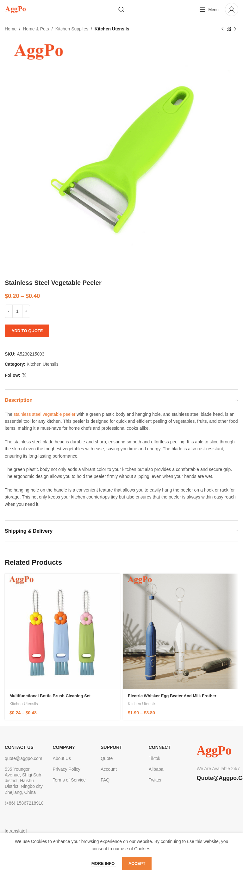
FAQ (105, 779)
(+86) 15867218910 (24, 803)
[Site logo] (15, 9)
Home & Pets (36, 28)
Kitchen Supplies (71, 28)
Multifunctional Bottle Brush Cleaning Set (49, 695)
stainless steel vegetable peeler (44, 414)
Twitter (155, 779)
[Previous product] (222, 29)
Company (64, 747)
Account (109, 769)
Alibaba (156, 769)
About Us (62, 758)
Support (111, 747)
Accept (136, 863)
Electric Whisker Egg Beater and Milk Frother (172, 695)
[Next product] (235, 29)
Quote (107, 758)
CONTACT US (19, 747)
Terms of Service (69, 779)
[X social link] (24, 375)
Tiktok (154, 758)
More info (103, 863)
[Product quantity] (17, 311)
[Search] (121, 9)
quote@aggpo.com (23, 758)
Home (10, 28)
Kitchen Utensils (112, 28)
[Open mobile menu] (209, 9)
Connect (160, 747)
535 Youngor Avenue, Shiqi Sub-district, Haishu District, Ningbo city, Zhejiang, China (24, 781)
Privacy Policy (66, 769)
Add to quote (27, 330)
